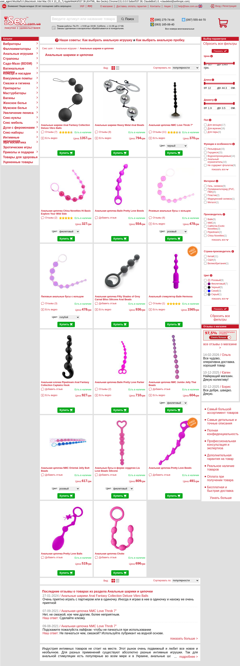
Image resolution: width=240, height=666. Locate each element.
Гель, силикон (217, 186)
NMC (212, 222)
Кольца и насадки (17, 73)
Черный (217, 287)
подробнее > (188, 656)
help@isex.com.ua (187, 6)
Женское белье (15, 103)
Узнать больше (221, 498)
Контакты (155, 6)
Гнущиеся (215, 152)
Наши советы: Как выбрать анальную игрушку (95, 40)
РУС (90, 6)
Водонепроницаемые (221, 156)
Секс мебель (13, 122)
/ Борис (225, 386)
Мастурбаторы (14, 93)
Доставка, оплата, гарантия (131, 6)
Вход (218, 6)
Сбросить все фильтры (220, 43)
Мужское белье (15, 108)
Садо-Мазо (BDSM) (17, 63)
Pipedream (215, 232)
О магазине (106, 6)
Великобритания (218, 263)
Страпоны (11, 58)
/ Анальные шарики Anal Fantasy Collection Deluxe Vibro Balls (104, 595)
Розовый (217, 280)
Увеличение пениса (18, 112)
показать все (220, 169)
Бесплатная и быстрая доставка (220, 489)
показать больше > (184, 638)
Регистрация (229, 6)
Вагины (9, 98)
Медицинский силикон (221, 198)
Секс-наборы (13, 132)
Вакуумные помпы (17, 78)
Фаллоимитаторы (17, 48)
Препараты (12, 88)
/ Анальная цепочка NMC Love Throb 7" (88, 611)
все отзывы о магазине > (220, 345)
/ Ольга (225, 354)
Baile (212, 219)
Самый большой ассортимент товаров (222, 410)
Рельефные (216, 149)
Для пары (214, 132)
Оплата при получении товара (220, 478)
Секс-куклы (12, 117)
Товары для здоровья (20, 157)
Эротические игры (17, 147)
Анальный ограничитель (217, 160)
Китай (213, 256)
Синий (216, 290)
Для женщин (216, 125)
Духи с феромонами (19, 127)
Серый (216, 294)
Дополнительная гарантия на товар (220, 457)
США (212, 260)
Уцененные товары (18, 162)
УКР (82, 6)
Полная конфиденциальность (223, 432)
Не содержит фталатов (222, 165)
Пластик (213, 195)
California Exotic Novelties (216, 227)
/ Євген (225, 372)
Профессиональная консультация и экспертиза (221, 444)
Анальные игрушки (18, 53)
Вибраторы (12, 44)
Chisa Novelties (217, 235)
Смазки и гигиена (16, 83)
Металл (213, 202)
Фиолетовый (219, 283)
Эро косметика (14, 142)
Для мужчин (216, 128)
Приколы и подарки (18, 152)
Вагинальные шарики (13, 68)
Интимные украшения (11, 137)
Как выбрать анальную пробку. (160, 40)
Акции (167, 6)
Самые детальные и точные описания (222, 421)
